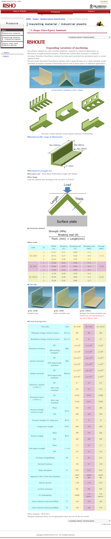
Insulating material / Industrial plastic (52, 19)
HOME (28, 19)
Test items (45, 327)
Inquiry (6, 56)
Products (36, 19)
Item (33, 247)
